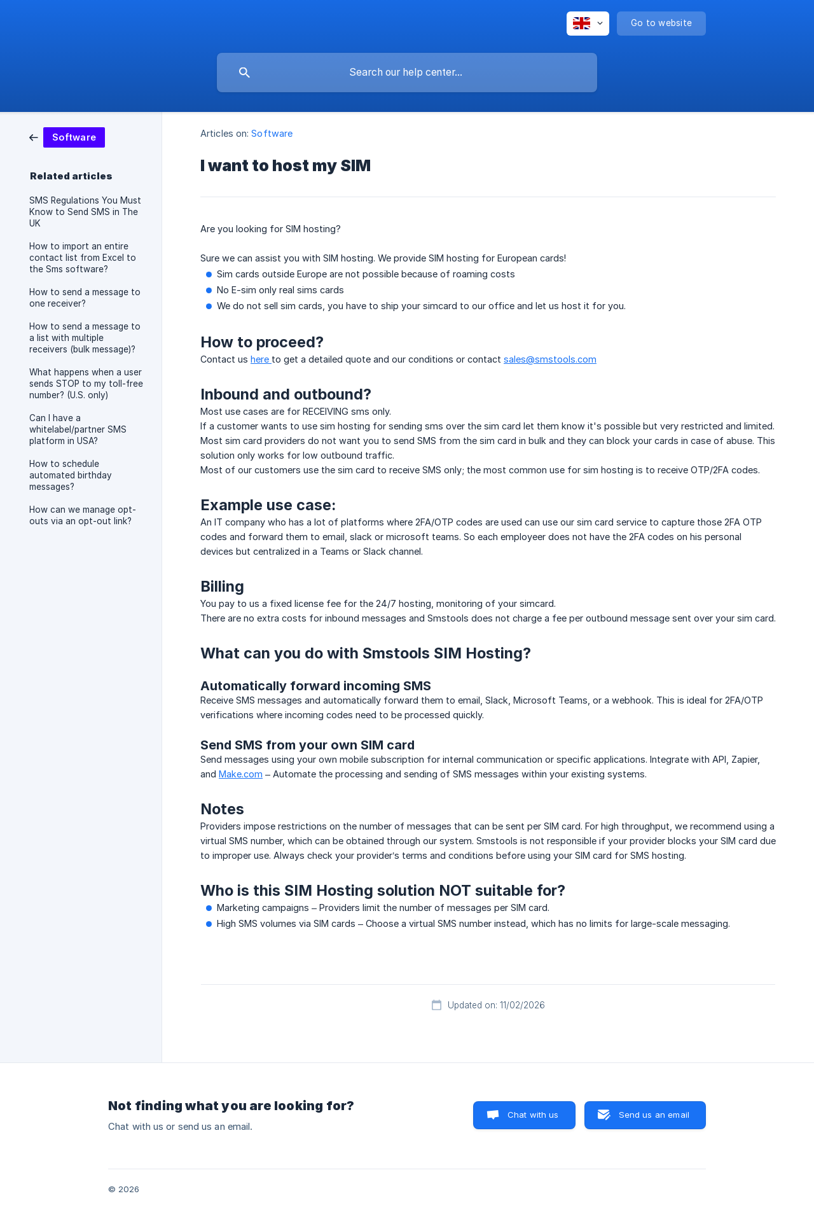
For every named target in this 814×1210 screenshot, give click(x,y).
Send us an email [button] (654, 1114)
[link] (67, 136)
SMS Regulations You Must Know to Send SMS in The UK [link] (85, 211)
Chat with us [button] (533, 1114)
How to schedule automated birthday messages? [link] (70, 475)
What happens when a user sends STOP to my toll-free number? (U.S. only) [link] (86, 383)
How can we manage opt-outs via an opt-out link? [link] (82, 515)
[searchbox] (407, 72)
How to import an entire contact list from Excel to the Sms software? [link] (82, 257)
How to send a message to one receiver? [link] (85, 298)
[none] (588, 23)
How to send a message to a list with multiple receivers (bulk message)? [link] (85, 337)
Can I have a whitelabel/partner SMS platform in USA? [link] (78, 429)
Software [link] (272, 133)
